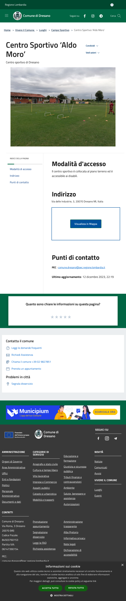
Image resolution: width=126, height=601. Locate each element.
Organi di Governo (12, 461)
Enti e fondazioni (11, 479)
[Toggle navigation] (7, 15)
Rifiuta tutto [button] (76, 587)
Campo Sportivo (60, 30)
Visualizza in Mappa (85, 224)
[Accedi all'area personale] (111, 4)
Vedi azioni (93, 53)
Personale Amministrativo (10, 493)
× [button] (122, 565)
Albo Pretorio (71, 532)
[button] (63, 595)
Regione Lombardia (15, 5)
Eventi (98, 496)
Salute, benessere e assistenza (74, 496)
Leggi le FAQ (40, 543)
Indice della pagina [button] (19, 158)
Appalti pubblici (41, 488)
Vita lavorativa (41, 476)
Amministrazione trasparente (73, 524)
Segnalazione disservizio (40, 534)
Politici (6, 485)
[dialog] (63, 581)
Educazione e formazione (71, 458)
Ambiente (69, 488)
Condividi (92, 46)
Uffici (5, 473)
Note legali (70, 544)
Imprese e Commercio (45, 482)
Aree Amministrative (13, 467)
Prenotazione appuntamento (41, 524)
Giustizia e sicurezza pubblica (75, 469)
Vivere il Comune (25, 30)
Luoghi (43, 30)
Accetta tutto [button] (50, 588)
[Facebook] (83, 16)
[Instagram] (91, 16)
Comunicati (100, 467)
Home (7, 30)
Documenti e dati (11, 502)
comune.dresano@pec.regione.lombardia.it (81, 267)
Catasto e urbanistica (44, 494)
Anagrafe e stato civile (45, 464)
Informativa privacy (74, 538)
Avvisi (97, 473)
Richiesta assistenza (44, 549)
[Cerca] (119, 16)
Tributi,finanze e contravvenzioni (73, 479)
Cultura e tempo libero (45, 470)
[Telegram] (99, 16)
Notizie (98, 461)
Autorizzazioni (72, 504)
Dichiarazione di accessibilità (72, 552)
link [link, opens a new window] (94, 581)
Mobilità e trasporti (43, 500)
